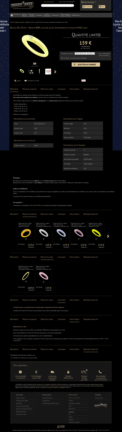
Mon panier (19, 403)
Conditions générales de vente (50, 403)
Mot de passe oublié (21, 414)
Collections (55, 15)
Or (69, 414)
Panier (102, 6)
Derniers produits (91, 89)
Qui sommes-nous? (49, 2)
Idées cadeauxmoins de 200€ (65, 15)
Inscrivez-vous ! (99, 398)
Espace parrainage (21, 411)
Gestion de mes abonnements (24, 409)
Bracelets (39, 15)
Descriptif (14, 89)
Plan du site (72, 409)
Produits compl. (47, 89)
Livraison (61, 89)
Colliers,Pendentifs (47, 15)
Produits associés (30, 89)
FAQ (70, 406)
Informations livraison (74, 403)
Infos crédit (74, 89)
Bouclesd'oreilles (32, 15)
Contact (71, 400)
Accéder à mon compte (22, 400)
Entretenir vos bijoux (74, 422)
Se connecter (88, 6)
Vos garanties (45, 400)
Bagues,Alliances (24, 15)
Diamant (71, 419)
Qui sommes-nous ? (47, 398)
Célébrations (76, 15)
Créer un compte (20, 398)
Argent (70, 417)
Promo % (17, 14)
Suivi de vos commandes (22, 406)
